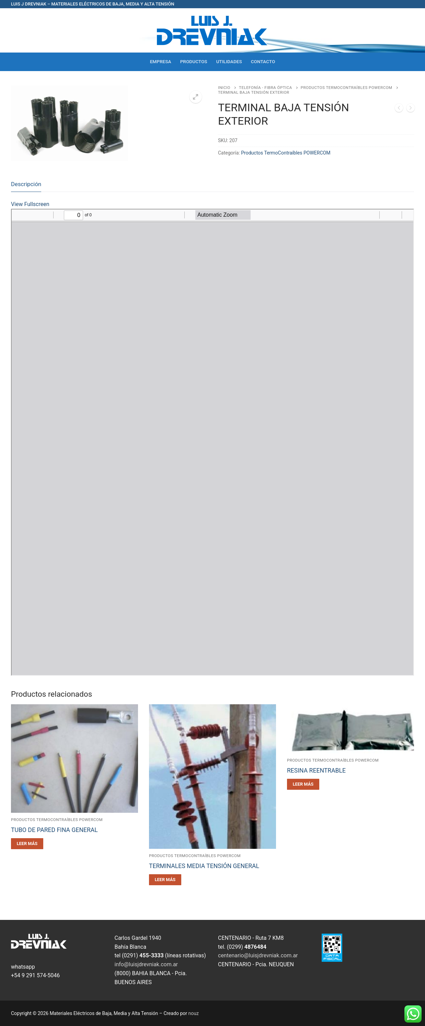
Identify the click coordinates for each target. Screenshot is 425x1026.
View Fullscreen (30, 204)
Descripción (26, 184)
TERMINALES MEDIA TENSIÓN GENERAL (204, 866)
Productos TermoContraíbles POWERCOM (346, 87)
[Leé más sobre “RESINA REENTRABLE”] (303, 784)
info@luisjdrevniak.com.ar (146, 964)
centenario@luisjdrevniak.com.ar (258, 955)
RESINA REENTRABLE (316, 770)
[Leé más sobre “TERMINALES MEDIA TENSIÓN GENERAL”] (165, 879)
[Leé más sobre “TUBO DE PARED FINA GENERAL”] (27, 843)
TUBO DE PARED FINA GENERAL (54, 829)
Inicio (224, 87)
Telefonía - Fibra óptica (265, 87)
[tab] (26, 184)
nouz (193, 1013)
